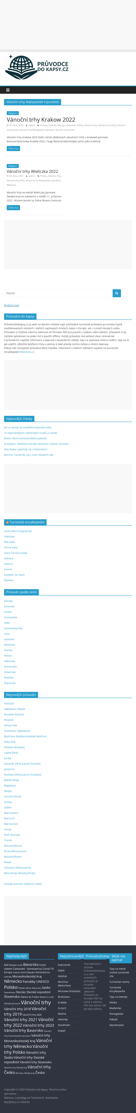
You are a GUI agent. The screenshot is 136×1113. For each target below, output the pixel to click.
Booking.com (11, 305)
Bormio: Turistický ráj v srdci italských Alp (28, 454)
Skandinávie (116, 1025)
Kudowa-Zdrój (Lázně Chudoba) (22, 774)
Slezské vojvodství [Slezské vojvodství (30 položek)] (38, 992)
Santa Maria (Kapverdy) (18, 531)
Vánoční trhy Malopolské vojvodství (37, 129)
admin (32, 125)
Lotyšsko (9, 639)
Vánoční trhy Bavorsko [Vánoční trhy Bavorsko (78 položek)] (23, 1030)
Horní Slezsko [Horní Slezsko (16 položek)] (28, 972)
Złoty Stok (9, 741)
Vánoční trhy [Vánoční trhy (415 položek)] (36, 1002)
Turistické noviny (119, 981)
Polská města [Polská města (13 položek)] (24, 987)
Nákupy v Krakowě (66, 125)
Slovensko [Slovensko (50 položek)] (12, 996)
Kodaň (62, 1030)
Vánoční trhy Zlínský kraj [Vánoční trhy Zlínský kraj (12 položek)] (15, 1067)
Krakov (43, 125)
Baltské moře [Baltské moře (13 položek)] (15, 965)
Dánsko (8, 601)
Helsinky (63, 1019)
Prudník (8, 720)
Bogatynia (10, 785)
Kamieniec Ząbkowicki (17, 730)
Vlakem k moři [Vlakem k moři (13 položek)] (47, 996)
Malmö (62, 1013)
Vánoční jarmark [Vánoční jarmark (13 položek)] (12, 1003)
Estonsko (9, 606)
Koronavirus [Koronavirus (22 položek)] (43, 972)
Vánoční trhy (90, 125)
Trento (8, 840)
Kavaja (8, 802)
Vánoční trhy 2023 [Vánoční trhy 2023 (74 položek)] (38, 1025)
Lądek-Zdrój (11, 752)
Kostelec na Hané (14, 574)
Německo (9, 644)
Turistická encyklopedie (27, 522)
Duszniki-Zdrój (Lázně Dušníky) (22, 763)
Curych (62, 1008)
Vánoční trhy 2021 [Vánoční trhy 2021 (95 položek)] (21, 1019)
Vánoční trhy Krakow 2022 (41, 119)
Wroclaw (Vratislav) (69, 991)
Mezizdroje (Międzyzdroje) (19, 873)
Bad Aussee (11, 823)
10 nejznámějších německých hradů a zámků (30, 433)
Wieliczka (11, 184)
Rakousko (9, 661)
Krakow (52, 125)
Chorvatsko (10, 617)
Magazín (12, 113)
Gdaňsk (62, 976)
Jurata (7, 758)
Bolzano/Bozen (13, 856)
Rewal (7, 862)
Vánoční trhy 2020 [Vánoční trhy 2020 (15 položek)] (31, 1014)
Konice (8, 569)
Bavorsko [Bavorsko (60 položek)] (31, 964)
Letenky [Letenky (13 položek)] (8, 976)
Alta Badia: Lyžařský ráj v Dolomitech (25, 449)
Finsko (8, 612)
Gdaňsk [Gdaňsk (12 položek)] (16, 972)
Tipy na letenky (118, 996)
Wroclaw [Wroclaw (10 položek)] (20, 1073)
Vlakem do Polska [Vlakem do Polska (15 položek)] (29, 996)
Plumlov (8, 580)
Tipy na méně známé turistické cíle (119, 972)
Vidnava (8, 558)
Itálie (7, 622)
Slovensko (10, 672)
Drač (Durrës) (12, 834)
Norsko (8, 650)
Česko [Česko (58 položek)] (40, 1072)
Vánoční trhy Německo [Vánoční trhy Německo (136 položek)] (28, 1043)
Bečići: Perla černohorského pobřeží (25, 438)
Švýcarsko (10, 683)
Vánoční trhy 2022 (107, 125)
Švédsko (9, 677)
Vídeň (61, 970)
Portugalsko (116, 1013)
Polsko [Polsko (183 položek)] (11, 987)
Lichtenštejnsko (13, 628)
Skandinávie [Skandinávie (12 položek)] (9, 992)
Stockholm (64, 1025)
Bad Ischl (9, 818)
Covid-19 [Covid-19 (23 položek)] (48, 968)
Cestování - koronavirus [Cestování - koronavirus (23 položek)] (27, 968)
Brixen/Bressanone (15, 851)
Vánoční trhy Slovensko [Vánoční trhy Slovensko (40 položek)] (36, 1062)
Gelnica (8, 564)
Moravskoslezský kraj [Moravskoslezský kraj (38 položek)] (27, 976)
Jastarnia (9, 769)
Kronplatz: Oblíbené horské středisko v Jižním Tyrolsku (36, 443)
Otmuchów (10, 725)
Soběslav (9, 536)
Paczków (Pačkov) (14, 714)
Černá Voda (11, 547)
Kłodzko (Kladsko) (14, 747)
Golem (8, 807)
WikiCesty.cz (27, 352)
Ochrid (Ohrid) (12, 796)
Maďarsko (115, 1008)
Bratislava (64, 996)
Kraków (62, 1002)
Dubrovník (64, 965)
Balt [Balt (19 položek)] (6, 965)
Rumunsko (10, 666)
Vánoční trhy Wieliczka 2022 (32, 171)
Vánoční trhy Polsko (65, 129)
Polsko (80, 125)
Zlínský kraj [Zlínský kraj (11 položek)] (29, 1073)
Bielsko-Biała (11, 780)
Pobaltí (113, 1019)
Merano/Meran (13, 845)
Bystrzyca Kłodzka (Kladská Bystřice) (25, 736)
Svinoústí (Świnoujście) (17, 867)
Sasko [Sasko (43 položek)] (46, 987)
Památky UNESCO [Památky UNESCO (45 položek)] (36, 981)
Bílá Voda (9, 542)
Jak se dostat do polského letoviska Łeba (27, 427)
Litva (7, 633)
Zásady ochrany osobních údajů (23, 883)
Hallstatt (9, 703)
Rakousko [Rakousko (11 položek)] (36, 988)
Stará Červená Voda (15, 553)
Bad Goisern (11, 813)
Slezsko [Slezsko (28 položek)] (21, 992)
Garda (7, 829)
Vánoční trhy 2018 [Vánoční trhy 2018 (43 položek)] (17, 1009)
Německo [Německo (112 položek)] (13, 981)
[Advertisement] (68, 24)
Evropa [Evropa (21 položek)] (8, 972)
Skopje (8, 791)
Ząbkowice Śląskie (14, 709)
